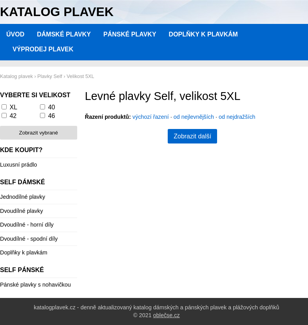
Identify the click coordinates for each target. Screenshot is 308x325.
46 (51, 116)
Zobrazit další (192, 136)
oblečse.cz (166, 315)
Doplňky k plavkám (203, 34)
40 (51, 107)
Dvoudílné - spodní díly (29, 239)
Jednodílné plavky (22, 197)
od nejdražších (237, 117)
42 (12, 116)
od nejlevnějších (194, 117)
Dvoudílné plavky (21, 211)
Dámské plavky (64, 34)
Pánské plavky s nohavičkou (35, 284)
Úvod (15, 34)
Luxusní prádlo (18, 165)
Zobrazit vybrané (38, 133)
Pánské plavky (129, 34)
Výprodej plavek (43, 49)
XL (13, 107)
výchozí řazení (150, 117)
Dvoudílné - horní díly (27, 225)
